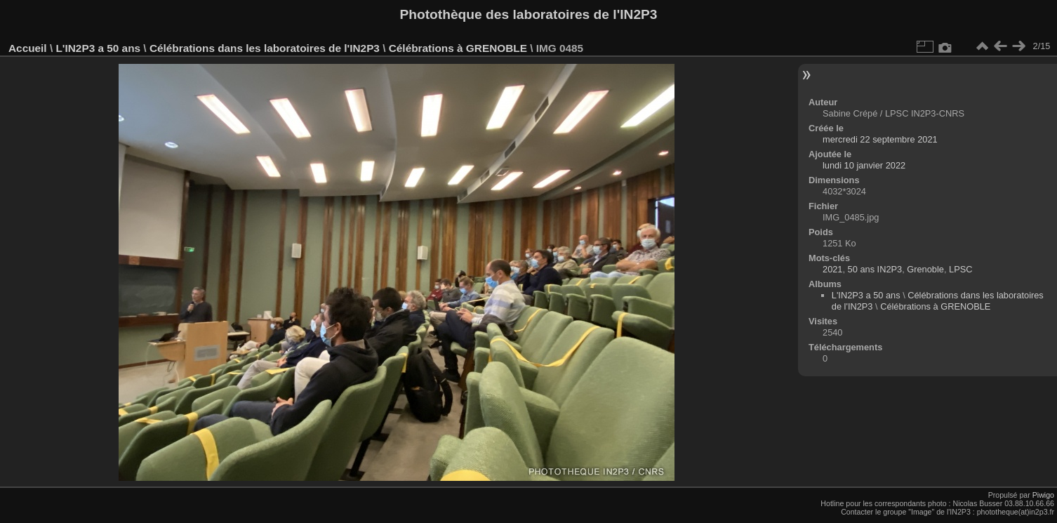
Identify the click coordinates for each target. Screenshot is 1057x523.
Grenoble (925, 269)
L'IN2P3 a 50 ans (97, 48)
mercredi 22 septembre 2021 (880, 139)
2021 (832, 269)
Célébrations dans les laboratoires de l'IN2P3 (264, 48)
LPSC (960, 269)
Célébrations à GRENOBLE (458, 48)
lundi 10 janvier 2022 (864, 165)
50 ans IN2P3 (875, 269)
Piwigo (1043, 495)
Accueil (27, 48)
